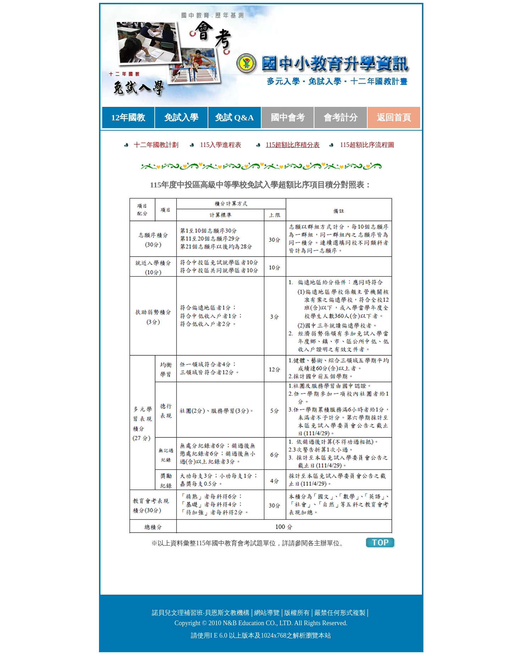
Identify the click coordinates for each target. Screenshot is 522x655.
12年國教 (128, 117)
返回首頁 (394, 117)
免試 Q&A (234, 117)
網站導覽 (267, 612)
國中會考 (288, 117)
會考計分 (341, 117)
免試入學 (181, 117)
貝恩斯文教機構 (227, 612)
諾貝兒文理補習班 (177, 612)
